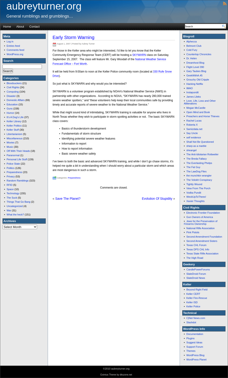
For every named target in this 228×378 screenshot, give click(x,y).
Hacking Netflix (194, 84)
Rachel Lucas (194, 120)
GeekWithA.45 (194, 75)
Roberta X (192, 124)
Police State (13, 163)
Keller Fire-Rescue (196, 298)
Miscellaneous (15, 138)
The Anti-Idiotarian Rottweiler (202, 154)
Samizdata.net (194, 129)
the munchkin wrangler (199, 175)
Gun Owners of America (199, 217)
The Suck (12, 197)
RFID (10, 185)
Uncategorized (15, 206)
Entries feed (13, 45)
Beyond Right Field (197, 289)
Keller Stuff (13, 129)
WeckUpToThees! (196, 196)
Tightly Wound (194, 184)
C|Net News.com (195, 318)
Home (7, 26)
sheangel (191, 150)
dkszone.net (126, 374)
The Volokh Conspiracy (199, 180)
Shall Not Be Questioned (200, 141)
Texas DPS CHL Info (197, 249)
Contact (34, 26)
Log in (10, 41)
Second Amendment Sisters (201, 241)
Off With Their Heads (18, 151)
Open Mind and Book (198, 112)
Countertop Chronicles (198, 54)
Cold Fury (191, 50)
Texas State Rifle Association (202, 253)
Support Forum (194, 346)
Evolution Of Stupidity (157, 198)
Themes (190, 351)
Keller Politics (14, 125)
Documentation (194, 334)
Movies (11, 142)
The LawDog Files (196, 171)
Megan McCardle (195, 107)
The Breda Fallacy (196, 158)
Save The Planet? (68, 198)
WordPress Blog (195, 355)
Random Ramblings (18, 180)
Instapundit (192, 92)
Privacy (11, 176)
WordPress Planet (196, 359)
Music (10, 146)
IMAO (189, 88)
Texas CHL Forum (196, 245)
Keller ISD (192, 302)
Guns (10, 108)
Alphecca (191, 41)
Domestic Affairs (16, 100)
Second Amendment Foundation (204, 236)
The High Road (194, 257)
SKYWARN (139, 55)
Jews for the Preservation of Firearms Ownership (200, 222)
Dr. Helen (191, 58)
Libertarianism (14, 134)
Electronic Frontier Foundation (203, 212)
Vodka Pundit (193, 192)
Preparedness (14, 172)
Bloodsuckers (14, 83)
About (20, 26)
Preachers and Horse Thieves (202, 116)
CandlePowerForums (198, 269)
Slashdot (191, 322)
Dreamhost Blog (195, 62)
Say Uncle (192, 133)
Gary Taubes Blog (196, 71)
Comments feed (15, 50)
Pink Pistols (192, 232)
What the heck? (15, 214)
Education (12, 104)
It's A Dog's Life (15, 117)
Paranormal (13, 155)
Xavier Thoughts (195, 201)
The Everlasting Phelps (199, 163)
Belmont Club (193, 45)
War (9, 210)
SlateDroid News (195, 278)
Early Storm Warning (73, 37)
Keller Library (14, 121)
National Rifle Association (200, 228)
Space (10, 189)
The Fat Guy (193, 167)
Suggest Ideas (194, 342)
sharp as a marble (196, 146)
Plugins (190, 338)
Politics (11, 168)
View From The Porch (198, 188)
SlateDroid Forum (196, 273)
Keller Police (193, 306)
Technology (13, 193)
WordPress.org (15, 54)
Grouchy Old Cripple (197, 79)
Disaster (11, 96)
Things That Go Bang (18, 201)
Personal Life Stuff (17, 159)
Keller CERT (193, 294)
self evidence (193, 137)
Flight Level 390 (195, 67)
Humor (10, 112)
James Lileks (193, 96)
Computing (13, 91)
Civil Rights (13, 87)
